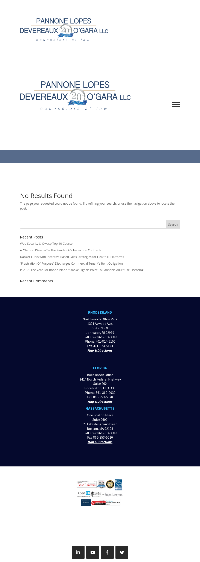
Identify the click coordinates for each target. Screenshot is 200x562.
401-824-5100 (105, 341)
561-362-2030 (105, 392)
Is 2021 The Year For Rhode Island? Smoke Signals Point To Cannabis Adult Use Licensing (81, 270)
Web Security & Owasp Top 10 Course (46, 243)
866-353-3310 (107, 337)
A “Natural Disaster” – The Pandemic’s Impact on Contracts (60, 250)
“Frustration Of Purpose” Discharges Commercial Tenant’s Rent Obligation (71, 263)
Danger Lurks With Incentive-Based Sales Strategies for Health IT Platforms (72, 257)
